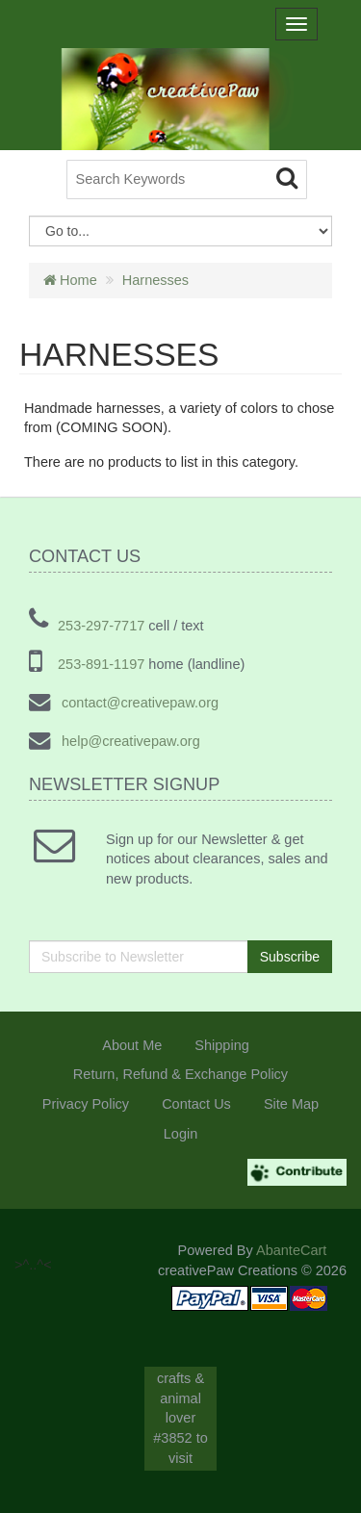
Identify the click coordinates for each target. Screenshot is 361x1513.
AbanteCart (291, 1250)
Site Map (291, 1104)
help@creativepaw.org (129, 741)
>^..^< (47, 184)
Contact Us (196, 1104)
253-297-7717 (101, 625)
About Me (132, 1045)
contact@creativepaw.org (138, 702)
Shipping (221, 1045)
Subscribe (290, 956)
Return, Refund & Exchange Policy (180, 1074)
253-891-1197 (101, 664)
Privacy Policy (85, 1104)
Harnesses (155, 280)
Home (70, 280)
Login (180, 1133)
